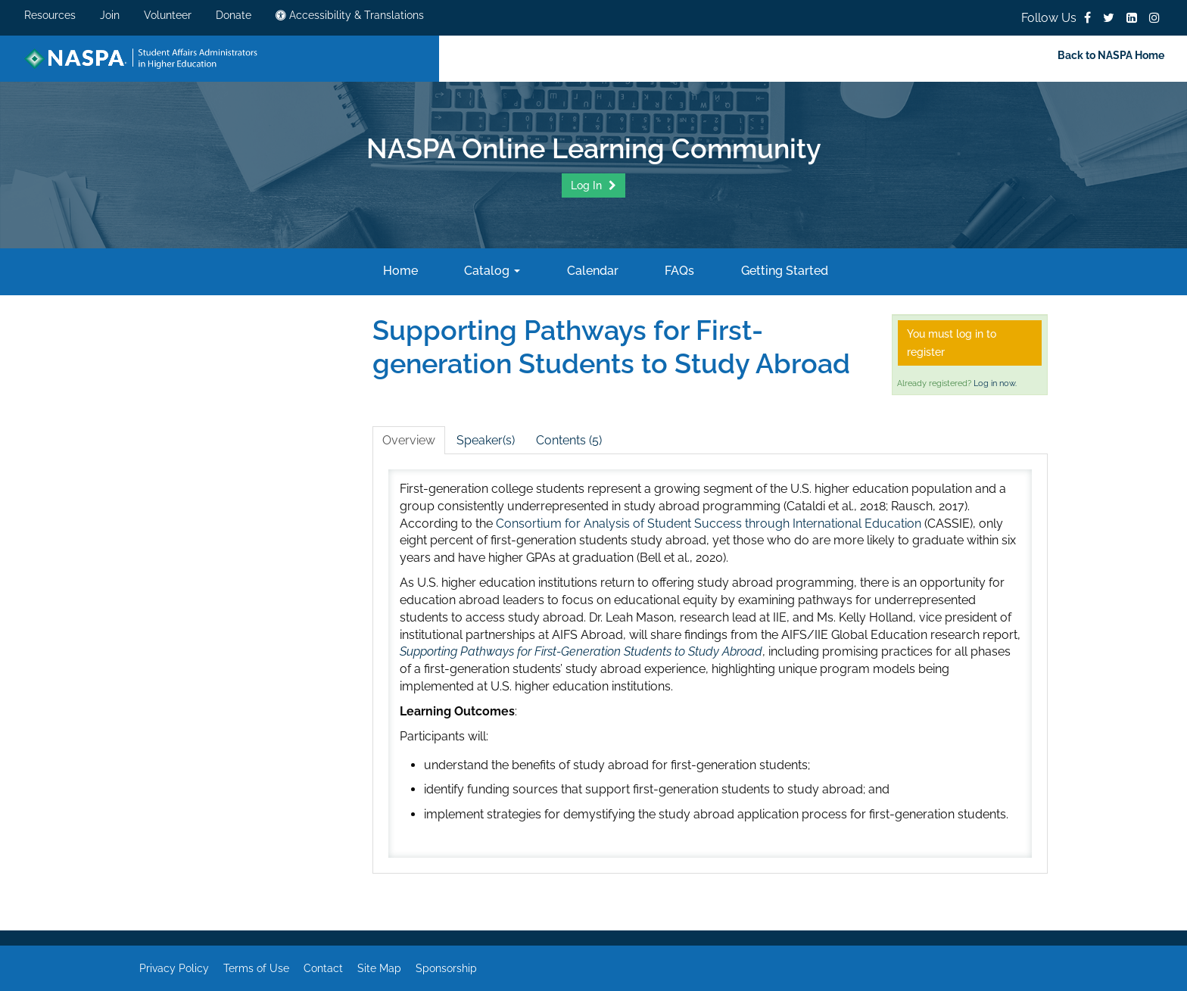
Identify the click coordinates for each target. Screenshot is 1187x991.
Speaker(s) (485, 440)
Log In (588, 185)
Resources (50, 15)
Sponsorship (446, 968)
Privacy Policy (174, 968)
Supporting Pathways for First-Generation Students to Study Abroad (581, 651)
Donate (233, 15)
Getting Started (783, 270)
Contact (323, 968)
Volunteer (168, 15)
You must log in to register (951, 343)
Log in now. (995, 383)
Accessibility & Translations (350, 15)
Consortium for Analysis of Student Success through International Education (708, 523)
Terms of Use (256, 968)
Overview (408, 440)
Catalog (490, 270)
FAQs (678, 270)
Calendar (591, 270)
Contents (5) (569, 440)
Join (110, 15)
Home (399, 270)
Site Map (379, 968)
